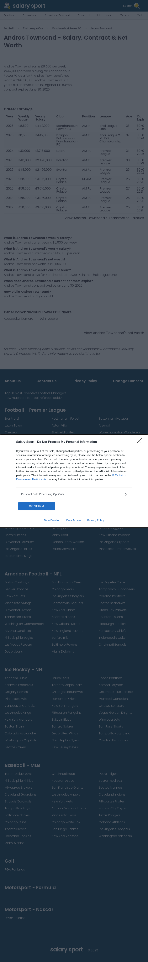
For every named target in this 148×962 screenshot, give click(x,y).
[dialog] (74, 481)
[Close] (140, 442)
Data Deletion (52, 520)
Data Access (73, 520)
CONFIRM (36, 506)
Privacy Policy (95, 520)
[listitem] (74, 494)
